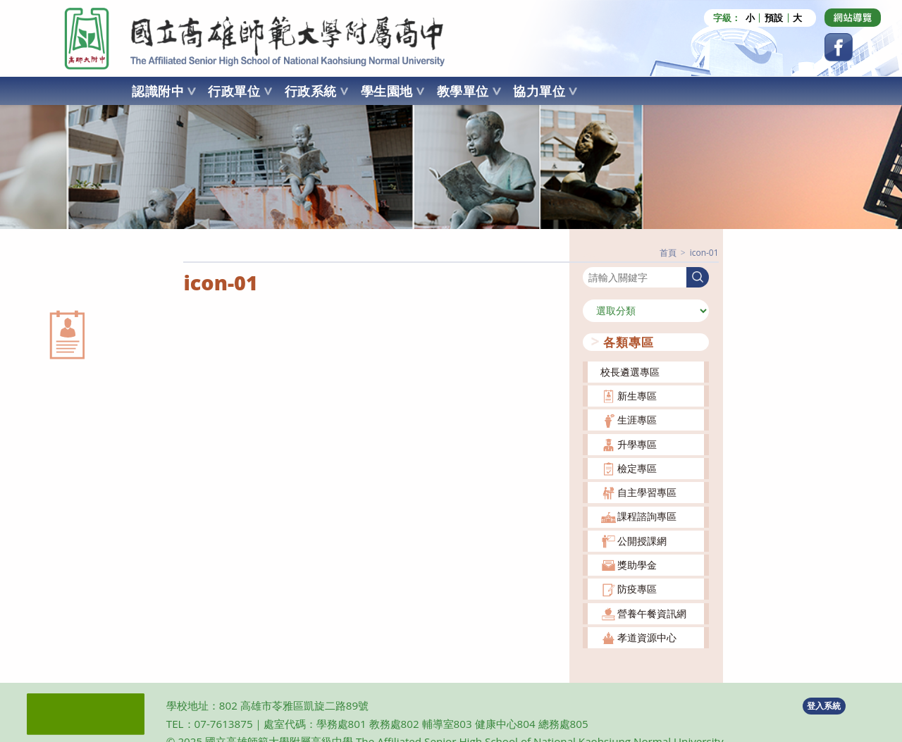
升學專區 (637, 444)
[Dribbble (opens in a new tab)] (852, 17)
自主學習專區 (646, 492)
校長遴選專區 (630, 371)
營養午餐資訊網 (651, 613)
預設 (774, 18)
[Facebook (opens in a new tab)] (838, 47)
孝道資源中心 (646, 637)
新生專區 (637, 395)
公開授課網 (642, 541)
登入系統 (824, 706)
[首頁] (668, 253)
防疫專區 (637, 588)
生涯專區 (637, 419)
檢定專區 (637, 468)
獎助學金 (637, 564)
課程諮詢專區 (646, 516)
